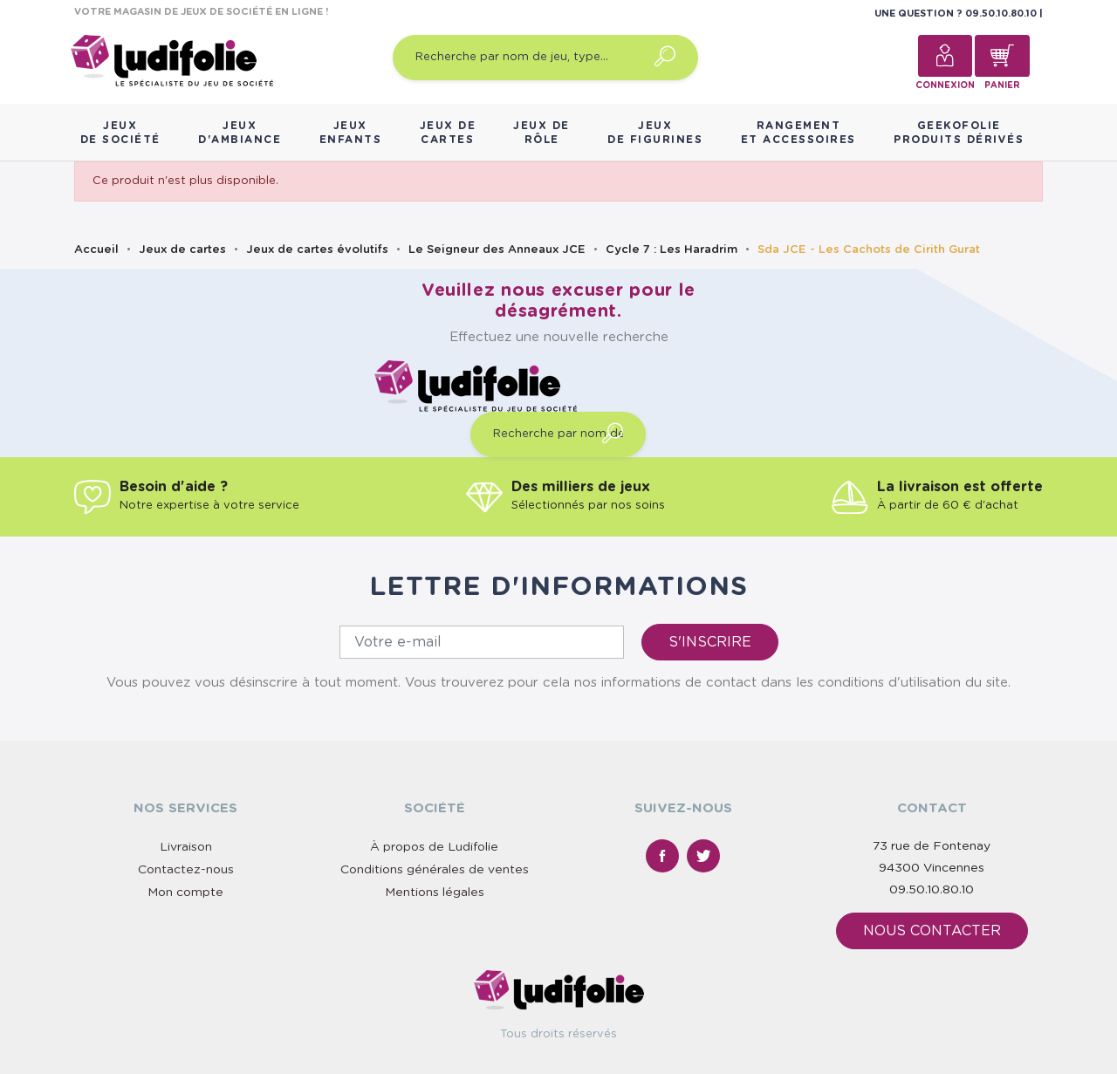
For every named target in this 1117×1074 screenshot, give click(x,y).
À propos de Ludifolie (434, 847)
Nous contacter (932, 931)
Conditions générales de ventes (434, 870)
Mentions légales (434, 892)
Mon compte (185, 892)
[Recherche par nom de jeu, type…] (545, 57)
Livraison (186, 847)
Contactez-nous (186, 870)
